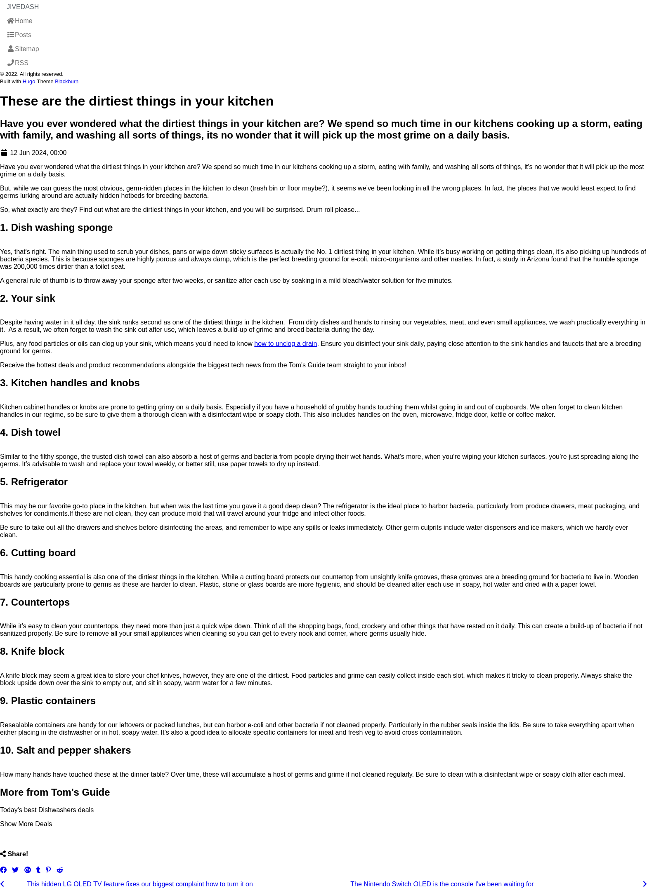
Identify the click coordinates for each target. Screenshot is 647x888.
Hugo (29, 81)
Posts (19, 34)
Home (20, 20)
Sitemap (23, 48)
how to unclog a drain (285, 343)
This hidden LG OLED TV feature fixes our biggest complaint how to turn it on (140, 884)
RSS (17, 62)
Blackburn (66, 81)
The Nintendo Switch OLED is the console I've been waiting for (442, 884)
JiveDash (23, 6)
